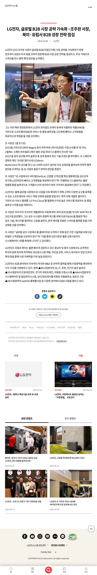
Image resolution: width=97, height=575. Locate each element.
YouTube (32, 536)
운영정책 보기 (61, 341)
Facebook (24, 536)
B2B (24, 327)
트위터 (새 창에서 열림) (44, 296)
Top (91, 529)
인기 (86, 572)
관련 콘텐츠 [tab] (31, 418)
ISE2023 (40, 327)
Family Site (48, 551)
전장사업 (72, 327)
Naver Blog (47, 536)
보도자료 (61, 327)
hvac (32, 327)
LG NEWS (51, 327)
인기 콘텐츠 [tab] (70, 418)
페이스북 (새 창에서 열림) (37, 296)
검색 (48, 569)
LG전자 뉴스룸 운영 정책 (36, 545)
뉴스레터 (90, 7)
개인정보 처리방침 (58, 545)
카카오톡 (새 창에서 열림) (52, 296)
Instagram (39, 536)
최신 (64, 572)
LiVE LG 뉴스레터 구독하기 (49, 315)
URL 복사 (59, 296)
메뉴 (32, 572)
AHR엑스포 (15, 327)
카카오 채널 (62, 536)
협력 (80, 327)
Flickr (55, 536)
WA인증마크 (72, 536)
